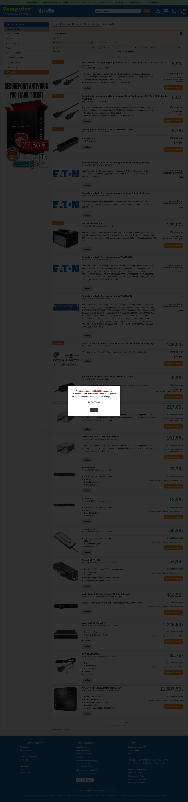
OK (94, 410)
